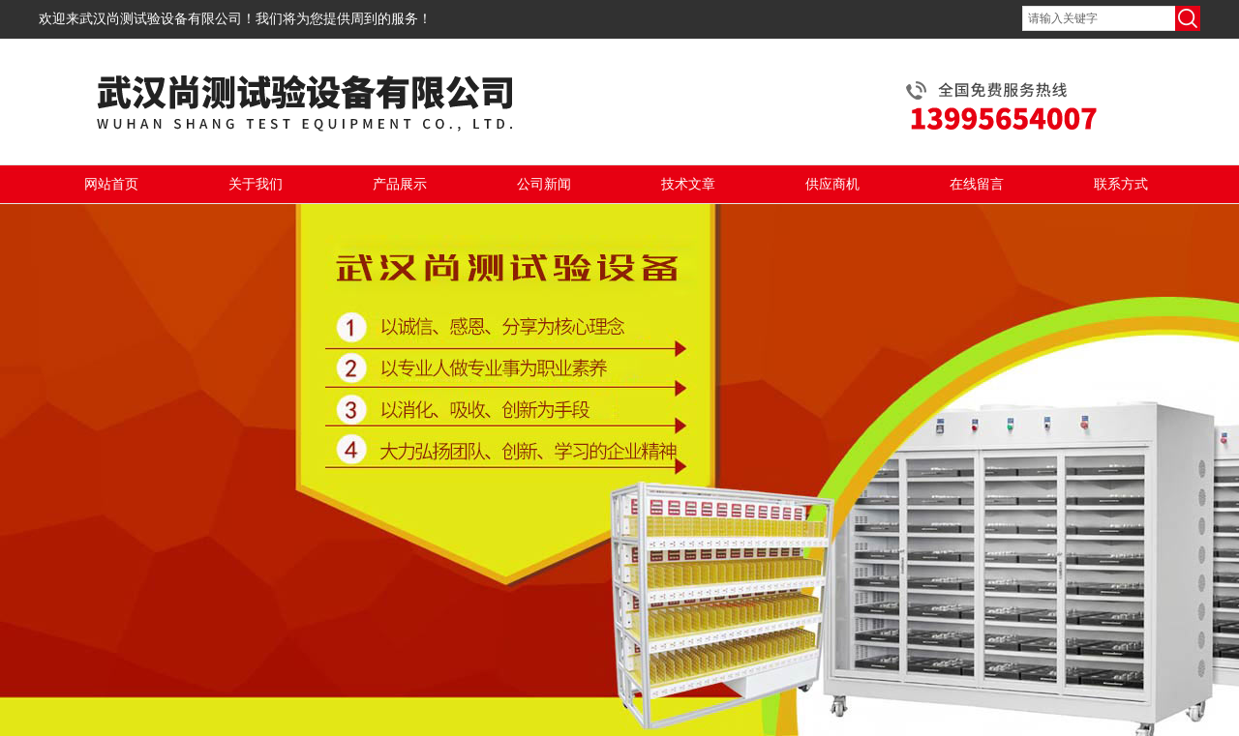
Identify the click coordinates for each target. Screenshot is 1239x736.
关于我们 (255, 184)
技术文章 (688, 184)
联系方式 (1121, 184)
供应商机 (832, 184)
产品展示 (400, 184)
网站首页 (111, 184)
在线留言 (977, 184)
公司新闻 (544, 184)
